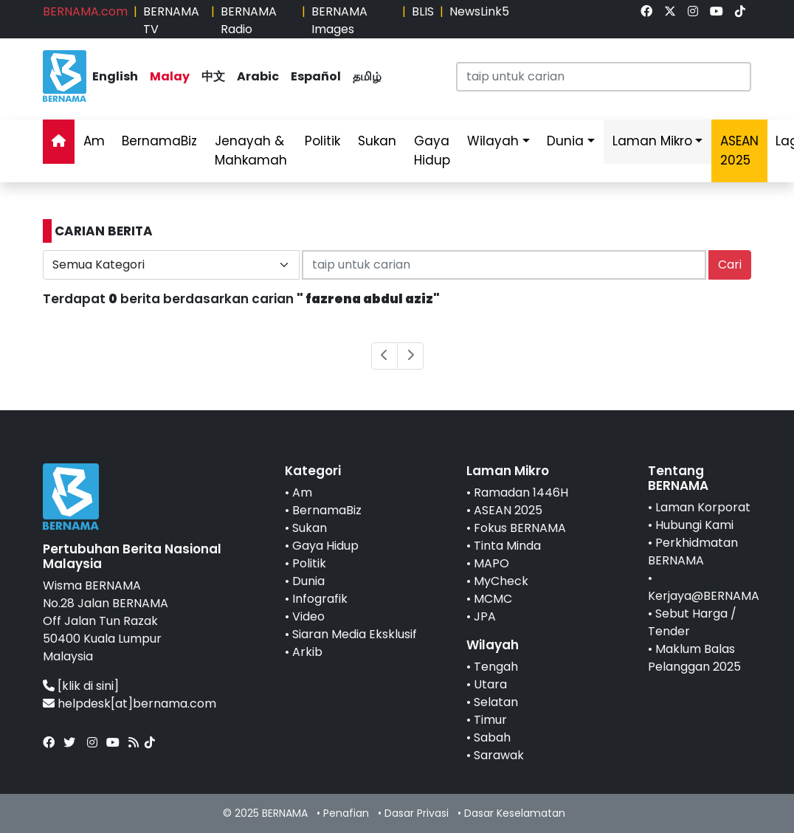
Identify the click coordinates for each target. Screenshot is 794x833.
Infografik (320, 598)
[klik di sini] (88, 685)
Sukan (377, 141)
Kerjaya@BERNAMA (703, 595)
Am (94, 141)
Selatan (496, 702)
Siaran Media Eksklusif (354, 634)
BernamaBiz (159, 141)
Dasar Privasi (416, 813)
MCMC (493, 598)
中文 (213, 76)
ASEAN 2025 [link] (739, 150)
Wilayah (493, 141)
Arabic (258, 76)
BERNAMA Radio (249, 20)
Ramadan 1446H (521, 492)
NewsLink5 (479, 11)
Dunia (565, 141)
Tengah (496, 666)
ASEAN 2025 (508, 510)
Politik (322, 141)
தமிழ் (367, 76)
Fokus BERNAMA (520, 527)
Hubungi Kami (694, 524)
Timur (490, 719)
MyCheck (501, 581)
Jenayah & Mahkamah (251, 150)
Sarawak (499, 755)
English (115, 76)
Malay (170, 76)
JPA (485, 616)
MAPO (491, 563)
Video (308, 616)
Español (316, 76)
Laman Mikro (652, 141)
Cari (730, 264)
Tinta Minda (507, 545)
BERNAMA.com (85, 11)
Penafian (346, 813)
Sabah (492, 737)
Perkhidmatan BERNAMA (693, 551)
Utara (490, 684)
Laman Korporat (702, 507)
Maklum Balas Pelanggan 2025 (694, 657)
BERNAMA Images (339, 20)
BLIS (423, 11)
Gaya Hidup (432, 150)
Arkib (307, 651)
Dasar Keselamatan (514, 813)
